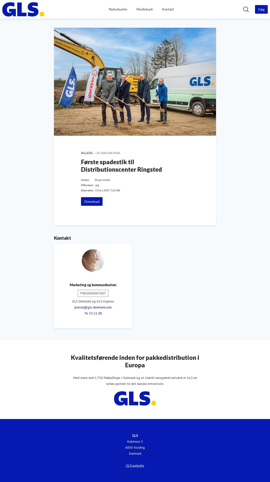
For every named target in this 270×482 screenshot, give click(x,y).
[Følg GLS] (261, 9)
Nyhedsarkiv (118, 9)
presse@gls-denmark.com (93, 307)
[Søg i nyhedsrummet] (246, 9)
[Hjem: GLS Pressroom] (23, 9)
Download (91, 201)
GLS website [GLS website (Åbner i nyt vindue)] (135, 465)
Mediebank (144, 9)
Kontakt (168, 9)
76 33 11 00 (93, 313)
